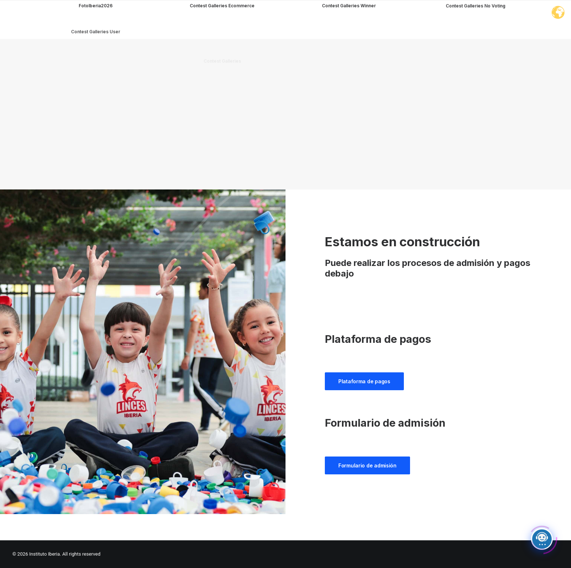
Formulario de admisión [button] (367, 465)
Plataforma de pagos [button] (364, 381)
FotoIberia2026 (96, 5)
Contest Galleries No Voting (475, 29)
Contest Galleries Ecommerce (222, 6)
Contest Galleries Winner (349, 15)
